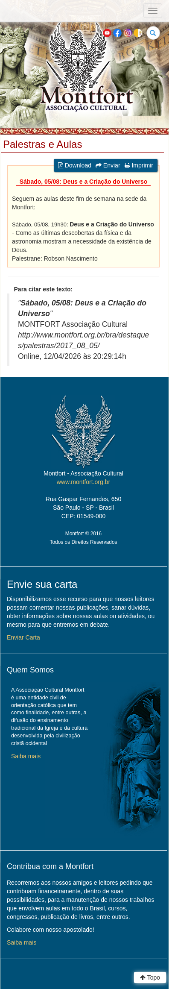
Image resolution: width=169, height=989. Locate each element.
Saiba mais (26, 756)
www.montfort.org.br (83, 481)
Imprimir (139, 165)
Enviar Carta (23, 637)
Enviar (108, 165)
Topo (150, 977)
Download (74, 165)
